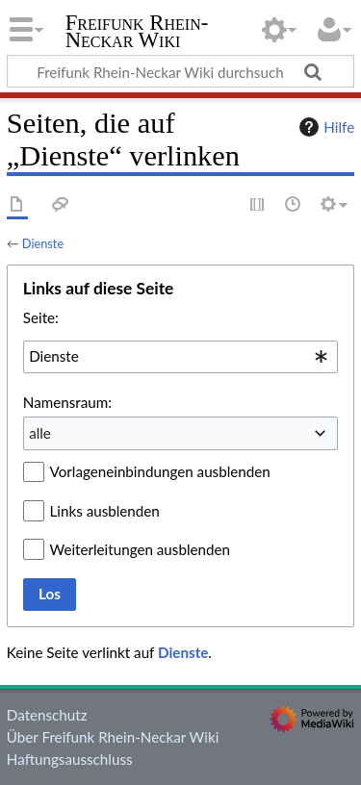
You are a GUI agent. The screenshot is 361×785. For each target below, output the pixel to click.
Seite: (41, 317)
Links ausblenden (105, 510)
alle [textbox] (40, 433)
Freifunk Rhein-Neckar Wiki (137, 33)
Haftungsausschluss (70, 759)
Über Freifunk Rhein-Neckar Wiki (113, 737)
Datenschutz (47, 714)
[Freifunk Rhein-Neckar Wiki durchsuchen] (180, 71)
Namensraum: (67, 402)
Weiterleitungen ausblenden (140, 549)
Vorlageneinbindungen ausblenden (160, 471)
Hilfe (324, 127)
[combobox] (180, 357)
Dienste (43, 243)
